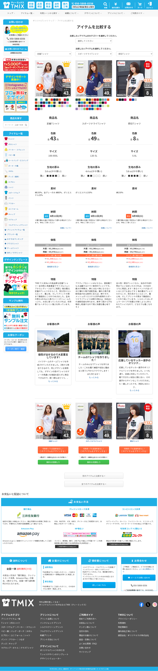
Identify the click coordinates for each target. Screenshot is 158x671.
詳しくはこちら (99, 585)
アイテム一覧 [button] (27, 13)
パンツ (11, 198)
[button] (105, 5)
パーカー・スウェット (16, 150)
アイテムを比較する (65, 20)
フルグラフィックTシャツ (18, 225)
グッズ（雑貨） (14, 176)
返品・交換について (87, 639)
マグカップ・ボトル (9, 647)
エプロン (11, 182)
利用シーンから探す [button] (49, 13)
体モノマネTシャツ (13, 252)
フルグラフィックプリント (51, 631)
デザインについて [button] (93, 13)
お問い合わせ (85, 647)
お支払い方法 (79, 501)
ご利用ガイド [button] (137, 13)
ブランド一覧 (11, 234)
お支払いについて (87, 622)
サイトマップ (85, 651)
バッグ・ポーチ (17, 631)
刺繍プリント (46, 635)
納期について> (65, 228)
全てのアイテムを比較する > (94, 484)
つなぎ (21, 639)
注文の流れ (84, 631)
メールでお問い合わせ (139, 577)
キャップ (11, 214)
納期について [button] (72, 13)
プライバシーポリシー (127, 618)
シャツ (10, 187)
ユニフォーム (13, 209)
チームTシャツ (12, 248)
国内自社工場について (127, 631)
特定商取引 (123, 627)
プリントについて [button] (116, 13)
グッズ (4, 643)
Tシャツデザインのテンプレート (54, 654)
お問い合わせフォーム (16, 48)
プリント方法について (49, 639)
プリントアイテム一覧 (15, 230)
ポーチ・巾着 (13, 166)
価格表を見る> (53, 266)
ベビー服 (11, 155)
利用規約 (122, 622)
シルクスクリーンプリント (51, 627)
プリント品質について (49, 618)
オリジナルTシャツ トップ (43, 20)
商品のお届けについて (88, 635)
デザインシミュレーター (50, 658)
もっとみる (53, 381)
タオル (10, 171)
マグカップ (12, 220)
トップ (11, 13)
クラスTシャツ (12, 243)
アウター (11, 203)
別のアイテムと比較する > (94, 475)
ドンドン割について (87, 627)
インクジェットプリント (50, 622)
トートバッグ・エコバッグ (18, 160)
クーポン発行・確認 (16, 349)
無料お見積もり (53, 462)
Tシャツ (11, 139)
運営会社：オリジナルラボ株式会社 (133, 635)
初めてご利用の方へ (87, 618)
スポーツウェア (14, 193)
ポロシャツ (12, 144)
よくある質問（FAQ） (88, 643)
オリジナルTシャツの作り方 (52, 650)
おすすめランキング (14, 239)
